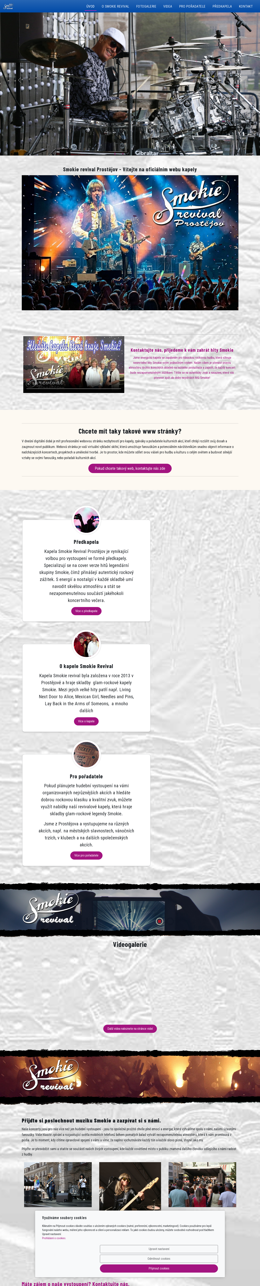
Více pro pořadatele (204, 677)
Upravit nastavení (121, 1268)
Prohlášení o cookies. (54, 1257)
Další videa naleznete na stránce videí (130, 850)
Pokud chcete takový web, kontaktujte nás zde (130, 468)
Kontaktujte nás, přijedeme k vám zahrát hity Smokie (182, 350)
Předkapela (222, 6)
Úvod (90, 6)
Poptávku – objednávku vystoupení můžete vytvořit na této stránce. (67, 1128)
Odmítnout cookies (160, 1268)
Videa (167, 6)
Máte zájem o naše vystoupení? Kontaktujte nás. (76, 1105)
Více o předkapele (56, 660)
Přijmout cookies (199, 1268)
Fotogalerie (146, 6)
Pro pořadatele (192, 6)
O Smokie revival (115, 6)
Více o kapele (130, 645)
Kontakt (246, 6)
